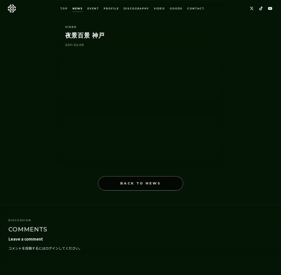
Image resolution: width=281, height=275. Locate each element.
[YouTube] (270, 8)
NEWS (78, 8)
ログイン (52, 248)
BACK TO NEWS (140, 187)
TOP (64, 8)
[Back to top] (12, 8)
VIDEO (159, 8)
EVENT (93, 8)
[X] (251, 8)
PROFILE (111, 8)
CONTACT (195, 8)
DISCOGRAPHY (136, 8)
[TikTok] (261, 8)
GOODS (176, 8)
